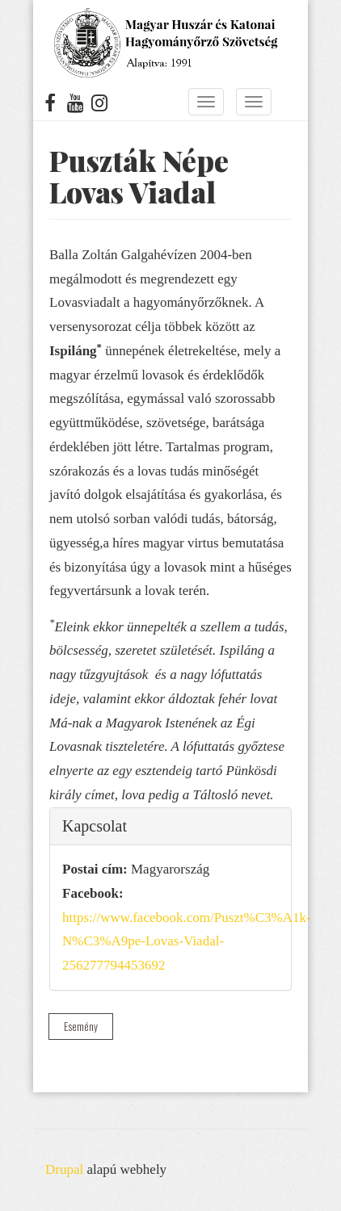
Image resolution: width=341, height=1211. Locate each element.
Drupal (64, 1169)
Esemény (81, 1026)
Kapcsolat (94, 825)
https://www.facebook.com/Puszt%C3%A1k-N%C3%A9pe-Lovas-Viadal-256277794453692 (186, 942)
